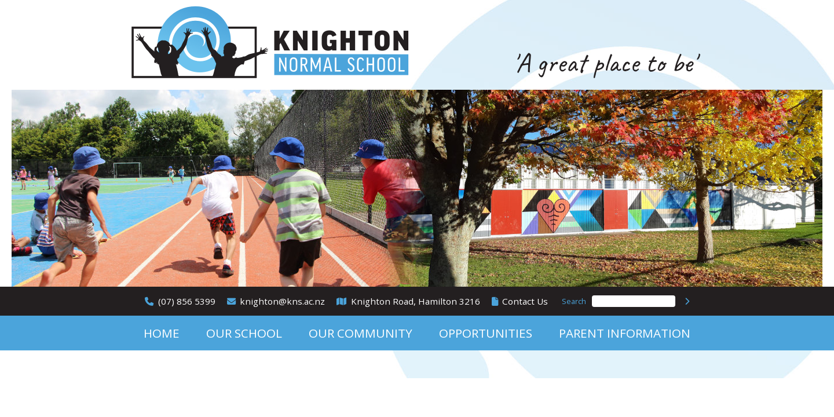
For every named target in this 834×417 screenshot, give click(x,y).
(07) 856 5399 (186, 301)
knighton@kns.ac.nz (282, 301)
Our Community (360, 333)
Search (574, 301)
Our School (244, 333)
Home (162, 333)
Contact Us (525, 301)
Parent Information (624, 333)
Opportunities (485, 333)
